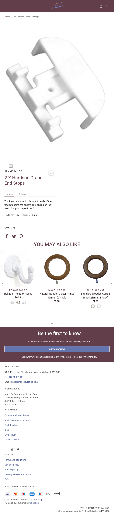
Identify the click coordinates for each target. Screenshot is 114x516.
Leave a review (11, 439)
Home (7, 17)
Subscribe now (57, 349)
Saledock (34, 503)
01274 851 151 (16, 377)
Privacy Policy (89, 357)
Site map (38, 499)
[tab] (52, 323)
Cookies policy (11, 464)
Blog (6, 430)
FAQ (6, 479)
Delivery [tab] (22, 194)
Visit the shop (11, 425)
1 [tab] (10, 166)
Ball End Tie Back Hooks (18, 293)
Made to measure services (17, 420)
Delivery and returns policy (17, 474)
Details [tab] (9, 194)
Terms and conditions (15, 460)
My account (10, 435)
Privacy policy (11, 469)
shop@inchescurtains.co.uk (25, 382)
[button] (4, 6)
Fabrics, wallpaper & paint (17, 415)
